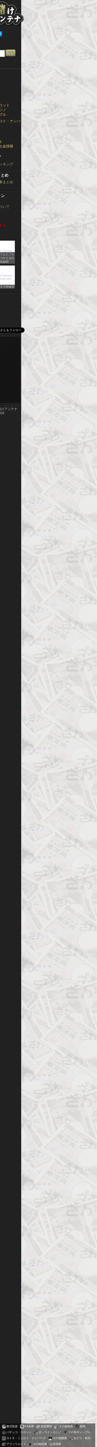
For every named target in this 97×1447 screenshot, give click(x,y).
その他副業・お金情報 (47, 1443)
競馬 (82, 1426)
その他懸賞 (60, 1438)
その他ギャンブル (79, 1432)
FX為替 (29, 1426)
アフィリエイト (16, 1443)
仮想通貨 (46, 1426)
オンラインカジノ (50, 1432)
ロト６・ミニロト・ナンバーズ (26, 1438)
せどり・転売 (82, 1438)
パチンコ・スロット (19, 1432)
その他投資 (66, 1426)
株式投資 (12, 1426)
